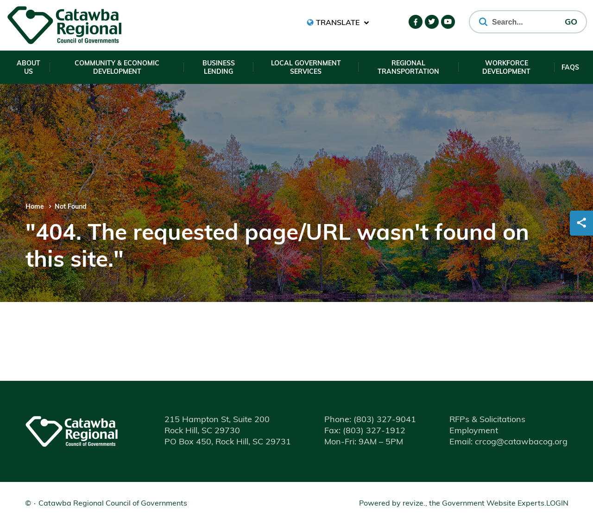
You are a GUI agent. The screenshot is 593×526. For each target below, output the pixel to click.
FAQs (570, 67)
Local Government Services (306, 68)
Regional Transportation (408, 68)
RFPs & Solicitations (487, 420)
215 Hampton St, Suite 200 (217, 420)
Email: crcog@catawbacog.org (508, 442)
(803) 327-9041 (370, 420)
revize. (414, 503)
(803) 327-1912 (364, 431)
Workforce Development (506, 68)
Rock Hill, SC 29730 (202, 431)
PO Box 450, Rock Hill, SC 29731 (227, 442)
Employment (473, 431)
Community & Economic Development (117, 68)
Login (557, 503)
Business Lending (218, 68)
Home (34, 207)
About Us (28, 68)
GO (571, 22)
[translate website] (338, 22)
